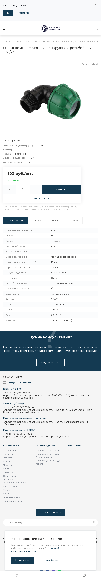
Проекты (8, 465)
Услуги (6, 490)
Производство (45, 445)
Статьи (6, 461)
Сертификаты (10, 486)
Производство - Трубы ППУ (50, 450)
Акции (6, 493)
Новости (8, 457)
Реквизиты (9, 454)
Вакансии (8, 472)
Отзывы (7, 468)
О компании (11, 445)
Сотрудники (9, 476)
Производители (11, 497)
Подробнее (50, 560)
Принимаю (22, 560)
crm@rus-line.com (19, 382)
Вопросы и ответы (13, 501)
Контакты (74, 445)
